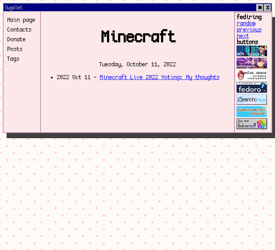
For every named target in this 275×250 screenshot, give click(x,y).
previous (249, 30)
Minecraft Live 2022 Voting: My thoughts (159, 77)
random (246, 23)
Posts (14, 49)
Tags (13, 59)
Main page (21, 20)
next (243, 36)
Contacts (19, 30)
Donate (16, 39)
